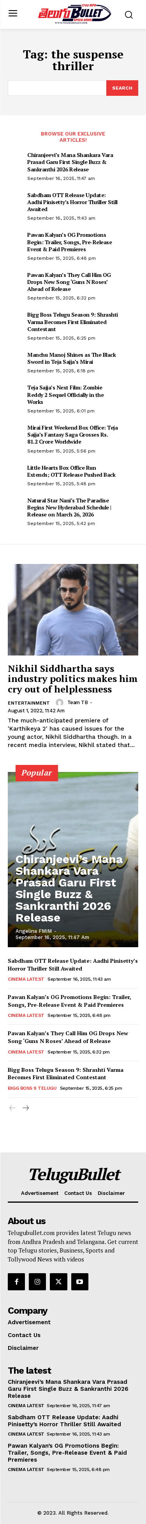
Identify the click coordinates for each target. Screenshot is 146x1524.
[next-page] (25, 1108)
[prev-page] (13, 1108)
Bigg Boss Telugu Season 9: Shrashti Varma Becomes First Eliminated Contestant (72, 321)
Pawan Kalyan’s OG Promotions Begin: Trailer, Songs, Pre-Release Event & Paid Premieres (69, 241)
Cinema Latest (26, 979)
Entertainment (29, 703)
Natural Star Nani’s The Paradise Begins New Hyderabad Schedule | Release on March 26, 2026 (69, 507)
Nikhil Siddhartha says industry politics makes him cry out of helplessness (73, 678)
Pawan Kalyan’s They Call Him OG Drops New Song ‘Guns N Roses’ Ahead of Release (69, 281)
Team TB (77, 702)
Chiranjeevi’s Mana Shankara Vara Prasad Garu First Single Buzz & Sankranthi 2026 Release (70, 162)
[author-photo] (61, 703)
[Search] (122, 88)
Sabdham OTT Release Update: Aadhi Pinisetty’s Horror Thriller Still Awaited (72, 202)
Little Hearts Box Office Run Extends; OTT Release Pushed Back (71, 471)
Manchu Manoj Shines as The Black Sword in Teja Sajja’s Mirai (71, 358)
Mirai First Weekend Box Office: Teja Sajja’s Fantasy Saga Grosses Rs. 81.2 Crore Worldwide (72, 434)
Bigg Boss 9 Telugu (32, 1088)
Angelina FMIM (34, 931)
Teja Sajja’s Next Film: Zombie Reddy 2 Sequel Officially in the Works (65, 394)
